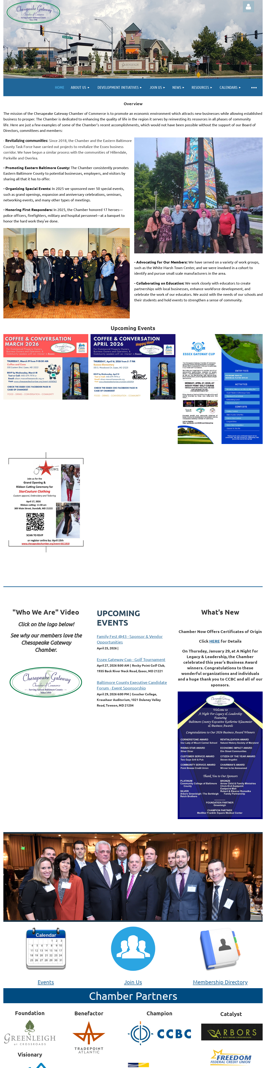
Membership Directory (220, 982)
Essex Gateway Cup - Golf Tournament (131, 659)
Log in (248, 6)
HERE (214, 641)
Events (46, 982)
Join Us (133, 982)
